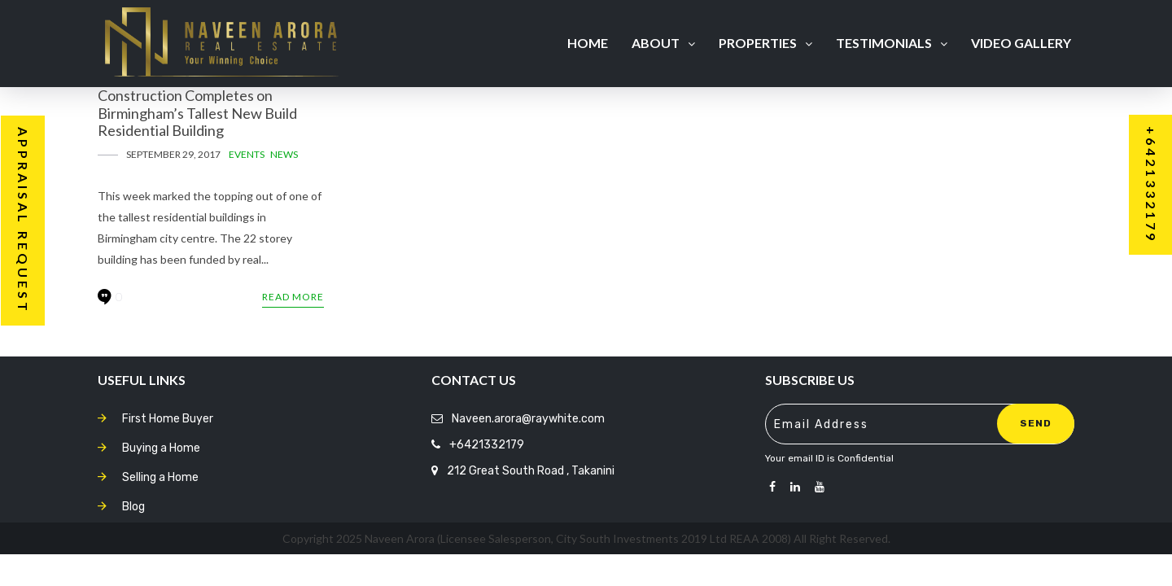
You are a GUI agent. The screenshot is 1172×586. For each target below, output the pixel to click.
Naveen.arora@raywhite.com (528, 419)
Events (247, 154)
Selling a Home (160, 477)
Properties (765, 42)
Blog (133, 507)
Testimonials (891, 42)
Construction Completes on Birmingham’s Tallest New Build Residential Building (197, 112)
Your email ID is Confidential (829, 458)
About (663, 42)
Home (587, 42)
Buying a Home (161, 448)
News (284, 154)
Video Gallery (1021, 42)
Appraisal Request (23, 220)
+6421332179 (486, 445)
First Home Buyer (167, 419)
